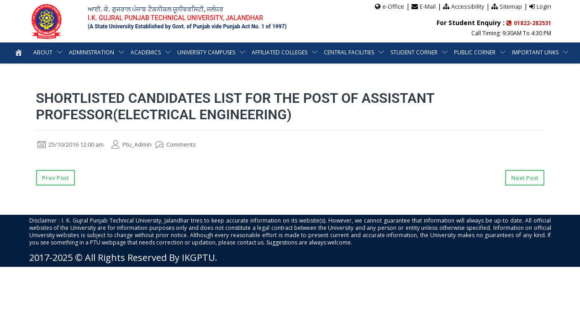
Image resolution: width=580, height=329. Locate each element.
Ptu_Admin (141, 144)
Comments (188, 144)
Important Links (535, 52)
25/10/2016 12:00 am (74, 144)
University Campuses (206, 52)
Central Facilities (349, 52)
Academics (146, 52)
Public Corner (475, 52)
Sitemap (510, 6)
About (43, 52)
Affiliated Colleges (279, 52)
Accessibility (467, 6)
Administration (91, 52)
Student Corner (414, 52)
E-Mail (426, 6)
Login (544, 6)
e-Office (392, 6)
